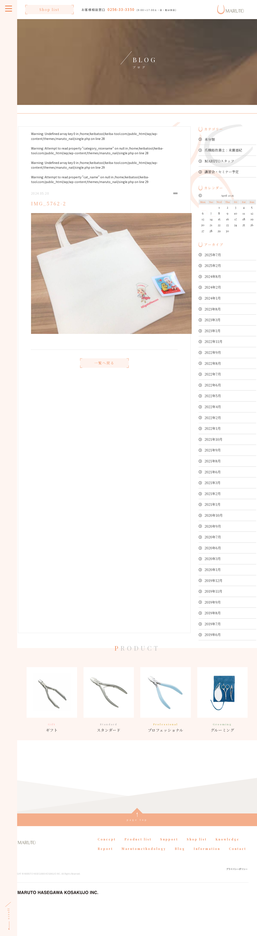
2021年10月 (214, 439)
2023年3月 (213, 319)
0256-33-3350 (121, 9)
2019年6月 (213, 634)
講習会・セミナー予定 (222, 171)
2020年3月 (213, 558)
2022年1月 (213, 428)
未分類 (210, 139)
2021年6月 (213, 472)
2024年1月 (213, 298)
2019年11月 (213, 591)
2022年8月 (213, 363)
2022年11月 (214, 341)
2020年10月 (214, 515)
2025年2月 (213, 265)
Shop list (49, 9)
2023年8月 (213, 309)
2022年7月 (213, 374)
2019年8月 (213, 612)
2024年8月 (213, 276)
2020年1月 (213, 569)
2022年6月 (213, 385)
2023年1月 (213, 330)
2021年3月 (213, 482)
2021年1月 (213, 504)
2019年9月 (213, 602)
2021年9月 (213, 450)
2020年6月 (213, 547)
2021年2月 (213, 493)
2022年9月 (213, 352)
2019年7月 (213, 623)
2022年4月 (213, 406)
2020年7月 (213, 537)
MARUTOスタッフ (219, 161)
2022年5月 (213, 395)
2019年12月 (214, 580)
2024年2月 (213, 287)
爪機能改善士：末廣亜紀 (223, 150)
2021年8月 (213, 461)
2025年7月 (213, 254)
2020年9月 (213, 526)
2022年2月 (213, 417)
